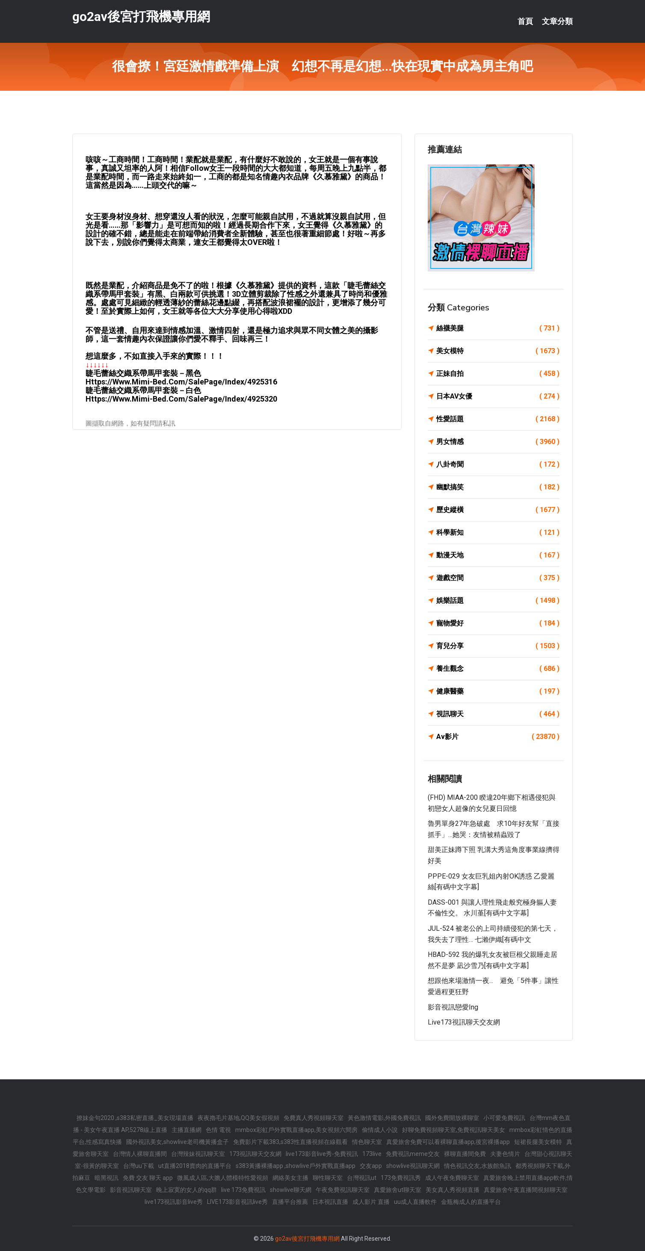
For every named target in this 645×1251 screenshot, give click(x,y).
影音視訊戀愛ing (453, 1007)
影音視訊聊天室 (131, 1189)
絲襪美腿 (497, 328)
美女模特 (497, 351)
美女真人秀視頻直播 (452, 1189)
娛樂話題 (497, 601)
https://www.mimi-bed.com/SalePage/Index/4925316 (181, 381)
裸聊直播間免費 (465, 1153)
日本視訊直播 (330, 1201)
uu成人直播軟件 (415, 1201)
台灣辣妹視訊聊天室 (198, 1153)
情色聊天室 (367, 1141)
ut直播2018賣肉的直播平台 (194, 1165)
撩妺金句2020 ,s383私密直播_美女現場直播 (135, 1117)
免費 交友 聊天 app (148, 1177)
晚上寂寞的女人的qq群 (186, 1189)
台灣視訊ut (361, 1177)
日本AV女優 (497, 396)
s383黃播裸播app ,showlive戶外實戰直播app (295, 1165)
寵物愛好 (497, 623)
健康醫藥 (497, 691)
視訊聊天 (497, 714)
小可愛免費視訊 (504, 1117)
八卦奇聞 (497, 465)
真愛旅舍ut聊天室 (397, 1189)
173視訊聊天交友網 (255, 1153)
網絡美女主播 (290, 1177)
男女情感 (497, 442)
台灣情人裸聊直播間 (140, 1153)
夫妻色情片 (505, 1153)
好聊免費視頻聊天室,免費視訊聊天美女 (453, 1129)
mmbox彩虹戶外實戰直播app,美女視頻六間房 (296, 1129)
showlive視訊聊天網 (413, 1165)
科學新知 (497, 533)
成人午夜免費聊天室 (452, 1177)
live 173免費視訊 (243, 1189)
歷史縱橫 (497, 510)
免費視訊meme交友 (413, 1153)
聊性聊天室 (328, 1177)
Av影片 (497, 737)
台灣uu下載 (138, 1165)
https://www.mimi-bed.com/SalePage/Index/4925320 (181, 398)
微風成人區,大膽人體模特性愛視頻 (222, 1177)
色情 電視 (218, 1129)
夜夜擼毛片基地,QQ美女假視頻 (238, 1117)
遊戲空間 (497, 578)
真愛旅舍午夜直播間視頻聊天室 (526, 1189)
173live (372, 1153)
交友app (371, 1165)
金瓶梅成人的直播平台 (471, 1201)
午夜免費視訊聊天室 (343, 1189)
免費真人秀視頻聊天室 (313, 1117)
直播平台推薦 (290, 1201)
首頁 (525, 21)
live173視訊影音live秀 (174, 1201)
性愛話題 (497, 419)
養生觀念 (497, 669)
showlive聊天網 (290, 1189)
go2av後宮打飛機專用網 (141, 16)
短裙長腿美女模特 (538, 1141)
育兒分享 (497, 646)
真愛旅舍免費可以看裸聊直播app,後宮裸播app (448, 1141)
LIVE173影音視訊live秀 (237, 1201)
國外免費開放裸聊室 (452, 1117)
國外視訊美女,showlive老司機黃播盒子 (177, 1141)
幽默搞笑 (497, 487)
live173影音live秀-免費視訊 (322, 1153)
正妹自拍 (497, 374)
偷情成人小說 (380, 1129)
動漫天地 (497, 555)
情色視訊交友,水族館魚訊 (477, 1165)
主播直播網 (186, 1129)
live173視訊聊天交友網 (464, 1022)
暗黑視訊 (106, 1177)
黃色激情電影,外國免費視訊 (384, 1117)
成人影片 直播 (371, 1201)
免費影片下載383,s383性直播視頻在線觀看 (290, 1141)
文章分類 (557, 21)
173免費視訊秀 (401, 1177)
